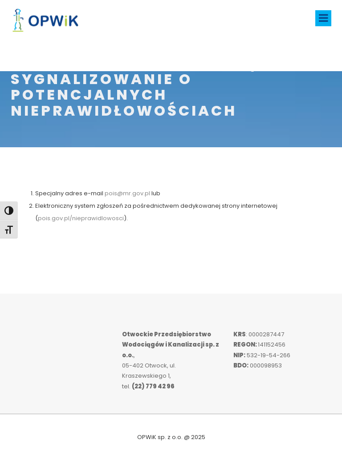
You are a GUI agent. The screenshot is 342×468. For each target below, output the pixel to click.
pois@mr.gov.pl (127, 193)
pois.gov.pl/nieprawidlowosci (81, 218)
